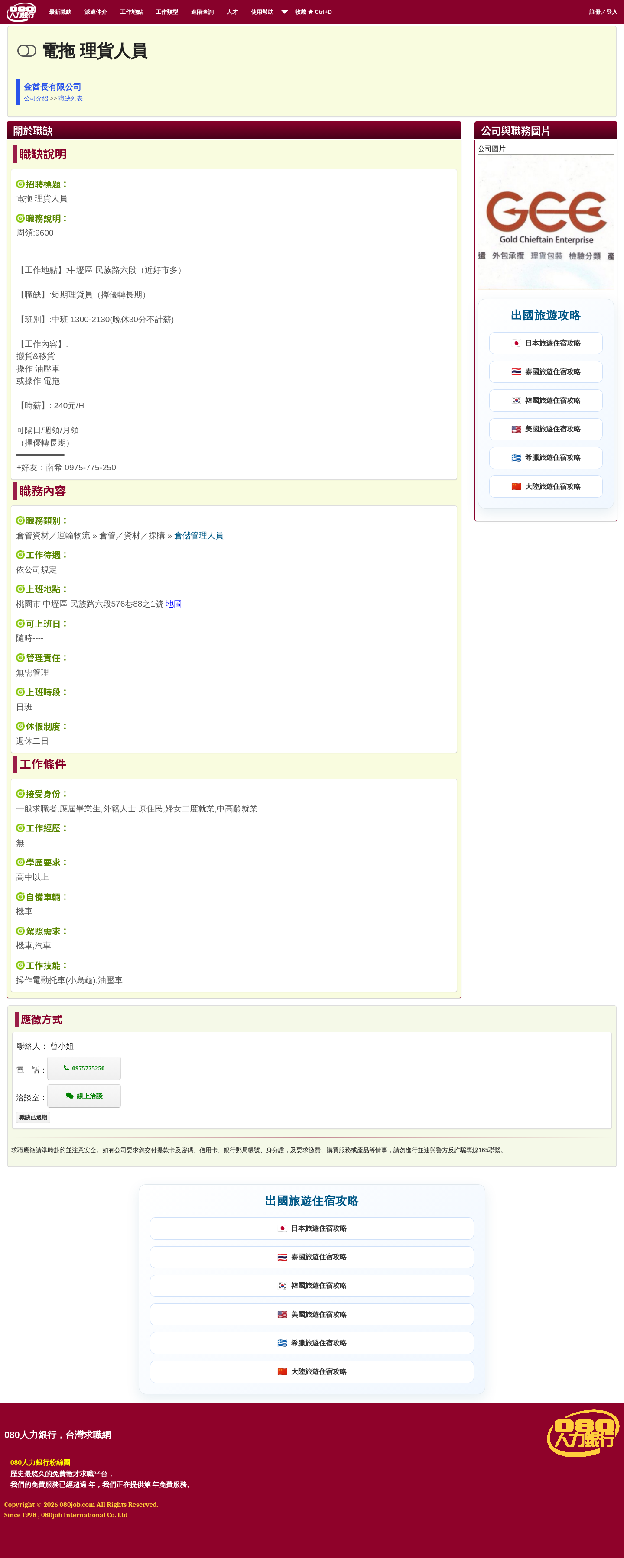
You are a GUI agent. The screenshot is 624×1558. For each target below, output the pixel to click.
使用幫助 (262, 12)
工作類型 (167, 12)
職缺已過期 (33, 1117)
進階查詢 (202, 12)
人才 (232, 12)
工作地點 (131, 12)
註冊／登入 (603, 12)
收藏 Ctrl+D (313, 12)
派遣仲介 (95, 12)
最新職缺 (60, 12)
